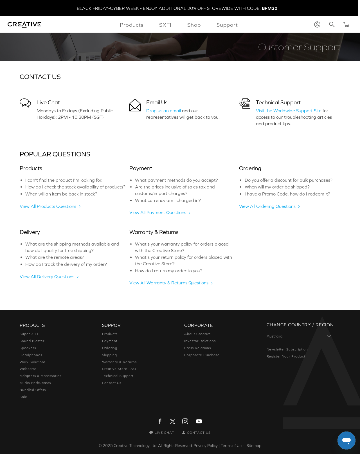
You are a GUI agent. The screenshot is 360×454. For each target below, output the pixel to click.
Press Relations (197, 348)
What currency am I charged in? (168, 200)
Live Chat (48, 102)
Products (110, 334)
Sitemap (254, 445)
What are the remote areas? (54, 257)
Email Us (157, 102)
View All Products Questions (48, 206)
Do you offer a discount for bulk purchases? (288, 180)
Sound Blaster (32, 341)
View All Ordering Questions (267, 206)
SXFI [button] (165, 25)
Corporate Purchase (202, 355)
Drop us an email (163, 110)
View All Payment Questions (157, 212)
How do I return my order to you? (168, 270)
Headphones (31, 355)
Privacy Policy (206, 445)
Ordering (110, 348)
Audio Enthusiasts (35, 383)
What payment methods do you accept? (176, 180)
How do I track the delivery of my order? (66, 264)
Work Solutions (33, 362)
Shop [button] (194, 25)
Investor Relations (200, 341)
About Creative (197, 334)
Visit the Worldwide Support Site (288, 110)
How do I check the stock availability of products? (75, 186)
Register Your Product (286, 356)
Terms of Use (232, 445)
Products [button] (131, 25)
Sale (23, 397)
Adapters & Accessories (40, 376)
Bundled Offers (33, 390)
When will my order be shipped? (277, 186)
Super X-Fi (29, 334)
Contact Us (112, 383)
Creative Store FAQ (119, 369)
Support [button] (227, 25)
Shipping (109, 355)
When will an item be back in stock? (61, 193)
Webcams (28, 369)
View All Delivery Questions (47, 276)
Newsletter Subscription (287, 349)
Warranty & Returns (119, 362)
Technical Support (278, 102)
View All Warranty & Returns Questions (168, 282)
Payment (110, 341)
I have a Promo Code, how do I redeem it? (287, 193)
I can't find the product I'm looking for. (63, 180)
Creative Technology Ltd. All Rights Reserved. (153, 445)
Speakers (28, 348)
